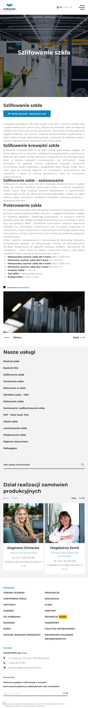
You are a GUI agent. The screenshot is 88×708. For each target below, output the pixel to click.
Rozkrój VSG (10, 367)
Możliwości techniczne (16, 287)
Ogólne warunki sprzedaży (22, 635)
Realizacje (52, 598)
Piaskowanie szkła (14, 434)
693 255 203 (70, 561)
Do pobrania (11, 617)
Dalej (79, 337)
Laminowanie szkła (15, 428)
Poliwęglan (10, 448)
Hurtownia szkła (15, 598)
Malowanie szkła (13, 401)
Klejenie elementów (15, 441)
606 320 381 (28, 557)
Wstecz (13, 337)
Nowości (9, 623)
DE (71, 7)
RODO (7, 629)
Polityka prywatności (60, 629)
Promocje (56, 617)
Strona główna (14, 592)
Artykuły (9, 604)
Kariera (8, 610)
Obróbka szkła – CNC (16, 394)
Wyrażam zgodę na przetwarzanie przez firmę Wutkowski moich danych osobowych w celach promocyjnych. (35, 705)
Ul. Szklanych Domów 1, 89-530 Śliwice (26, 658)
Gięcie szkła (10, 421)
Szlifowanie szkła (13, 374)
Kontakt (50, 610)
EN (66, 7)
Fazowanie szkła (13, 381)
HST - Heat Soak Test (16, 414)
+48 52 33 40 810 (14, 663)
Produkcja (52, 592)
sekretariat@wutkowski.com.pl (22, 667)
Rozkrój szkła (11, 361)
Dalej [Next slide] (78, 498)
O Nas (48, 604)
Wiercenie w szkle (14, 388)
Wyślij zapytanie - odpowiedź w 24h (27, 114)
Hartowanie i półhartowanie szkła (24, 408)
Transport (52, 623)
